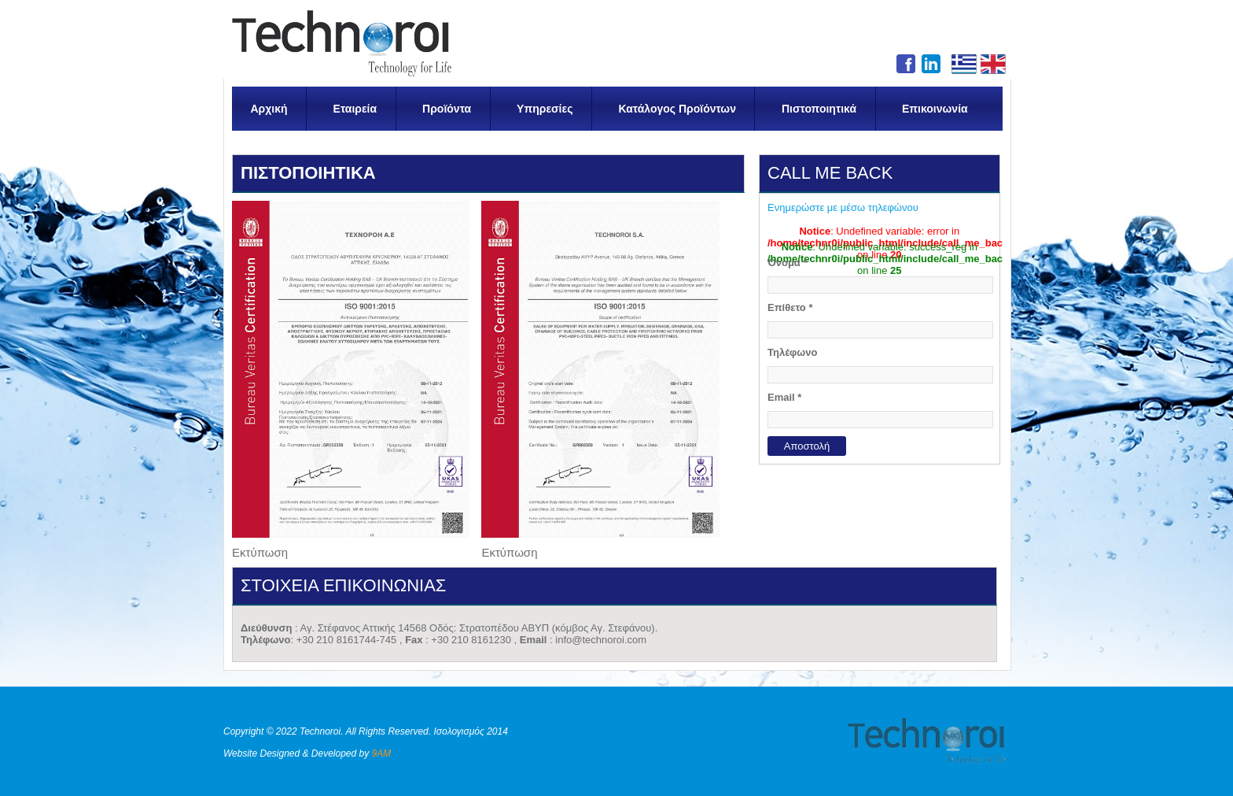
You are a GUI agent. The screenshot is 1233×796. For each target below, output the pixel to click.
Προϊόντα (446, 108)
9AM (382, 753)
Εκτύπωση (260, 552)
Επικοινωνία (935, 108)
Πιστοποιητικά (819, 108)
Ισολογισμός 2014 (470, 731)
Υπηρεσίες (544, 108)
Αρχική (269, 108)
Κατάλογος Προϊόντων (677, 108)
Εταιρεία (355, 108)
